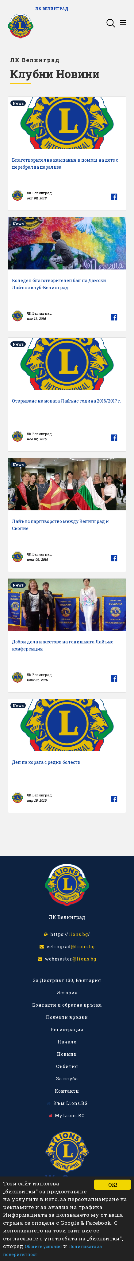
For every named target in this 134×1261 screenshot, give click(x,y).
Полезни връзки (67, 1017)
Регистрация (67, 1029)
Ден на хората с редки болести (46, 762)
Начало (67, 1042)
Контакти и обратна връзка (67, 1005)
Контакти (67, 1091)
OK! (112, 1184)
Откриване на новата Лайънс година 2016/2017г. (66, 401)
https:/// (67, 934)
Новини (67, 1054)
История (67, 993)
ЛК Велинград (51, 8)
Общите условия (43, 1246)
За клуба (67, 1079)
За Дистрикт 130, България (67, 980)
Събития (67, 1066)
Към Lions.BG (67, 1103)
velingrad (67, 946)
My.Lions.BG (67, 1115)
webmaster (67, 959)
